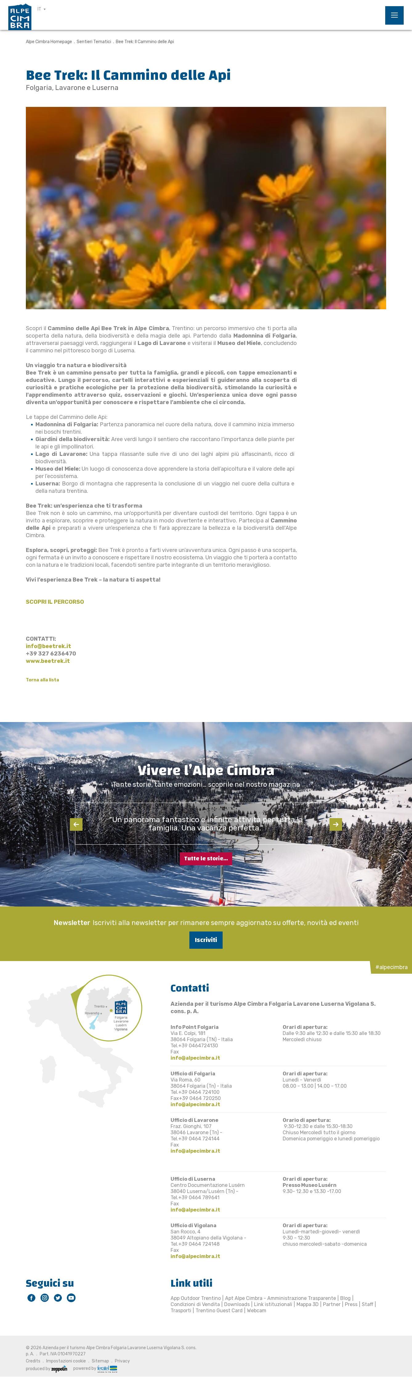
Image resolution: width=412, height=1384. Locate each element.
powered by (95, 1369)
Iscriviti (206, 940)
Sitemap (100, 1361)
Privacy (122, 1361)
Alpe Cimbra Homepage (49, 41)
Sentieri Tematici (94, 41)
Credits (33, 1361)
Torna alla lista (42, 680)
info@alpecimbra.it (195, 1058)
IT (39, 9)
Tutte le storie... (206, 858)
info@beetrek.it (48, 646)
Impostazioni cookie (66, 1361)
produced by (46, 1369)
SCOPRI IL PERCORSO (55, 602)
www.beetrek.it (48, 661)
